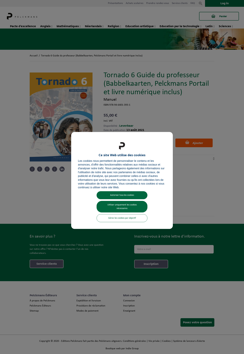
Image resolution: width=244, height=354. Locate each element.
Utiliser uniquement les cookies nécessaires (122, 207)
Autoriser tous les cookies (122, 195)
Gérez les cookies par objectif (122, 218)
